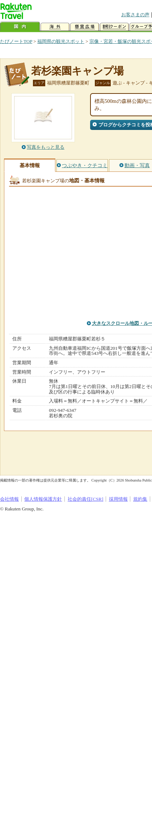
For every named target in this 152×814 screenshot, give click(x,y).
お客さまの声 (135, 14)
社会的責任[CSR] (86, 499)
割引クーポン (114, 27)
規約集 (140, 499)
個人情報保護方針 (43, 499)
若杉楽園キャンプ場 (77, 71)
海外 (55, 27)
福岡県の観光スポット (60, 41)
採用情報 (118, 499)
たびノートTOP (16, 41)
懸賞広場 (84, 27)
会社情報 (9, 499)
